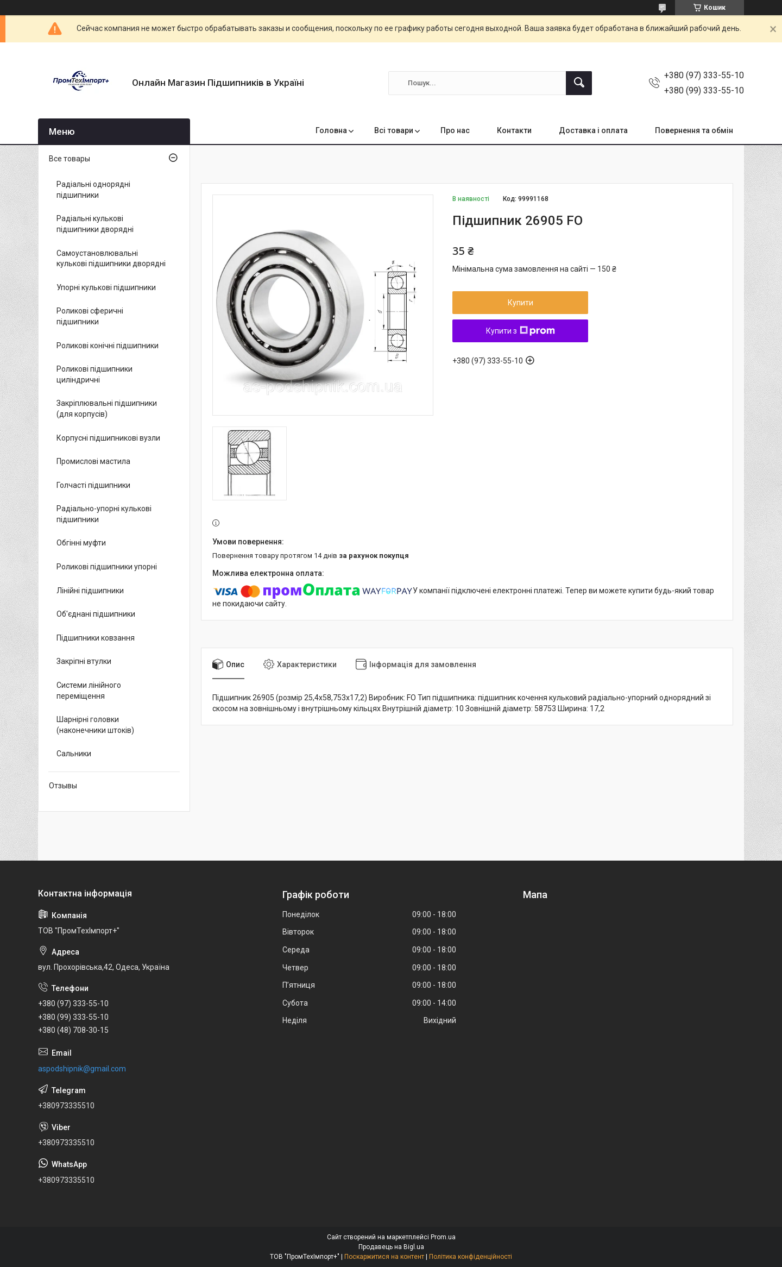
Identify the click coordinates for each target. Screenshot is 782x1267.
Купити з (520, 331)
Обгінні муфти (81, 542)
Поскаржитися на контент (384, 1256)
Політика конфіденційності (470, 1256)
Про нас (455, 130)
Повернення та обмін (694, 130)
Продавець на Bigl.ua (391, 1247)
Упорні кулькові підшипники (106, 287)
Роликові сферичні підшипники (89, 316)
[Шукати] (579, 83)
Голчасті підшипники (93, 485)
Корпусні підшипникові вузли (108, 438)
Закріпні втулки (83, 661)
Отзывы (63, 785)
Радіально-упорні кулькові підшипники (104, 514)
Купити (520, 302)
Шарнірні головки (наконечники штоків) (95, 725)
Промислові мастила (93, 461)
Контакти (514, 130)
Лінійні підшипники (90, 590)
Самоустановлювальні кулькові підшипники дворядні (111, 258)
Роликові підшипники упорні (106, 566)
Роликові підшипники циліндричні (94, 374)
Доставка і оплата (593, 130)
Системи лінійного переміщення (88, 690)
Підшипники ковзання (95, 638)
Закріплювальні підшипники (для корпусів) (106, 408)
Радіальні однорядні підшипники (93, 189)
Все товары (69, 158)
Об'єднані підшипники (95, 614)
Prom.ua (443, 1237)
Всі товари (393, 130)
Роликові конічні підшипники (107, 345)
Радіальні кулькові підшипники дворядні (95, 224)
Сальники (73, 753)
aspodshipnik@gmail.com (82, 1068)
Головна (331, 130)
